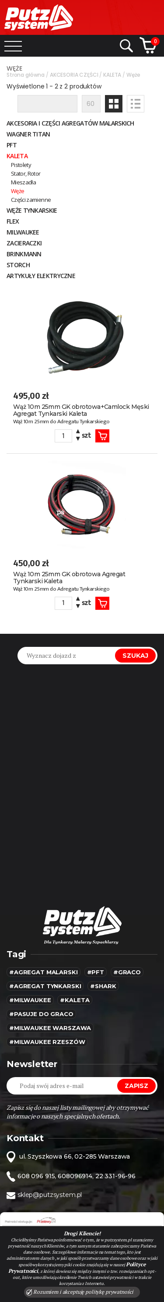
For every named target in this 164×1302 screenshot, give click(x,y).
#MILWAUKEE (30, 999)
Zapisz (136, 1086)
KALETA (17, 156)
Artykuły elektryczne (41, 276)
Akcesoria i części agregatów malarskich (70, 123)
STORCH (18, 265)
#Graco (127, 972)
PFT (12, 145)
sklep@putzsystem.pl (49, 1195)
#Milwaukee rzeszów (47, 1041)
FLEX (13, 221)
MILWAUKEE (23, 232)
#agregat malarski (43, 972)
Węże (17, 191)
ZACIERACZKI (24, 243)
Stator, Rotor (26, 173)
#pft (95, 972)
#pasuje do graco (41, 1013)
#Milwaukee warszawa (50, 1027)
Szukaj (135, 655)
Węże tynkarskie (32, 210)
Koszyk (102, 435)
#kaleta (74, 999)
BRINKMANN (24, 254)
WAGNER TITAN (28, 134)
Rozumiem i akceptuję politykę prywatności (80, 1291)
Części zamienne (31, 200)
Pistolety (21, 165)
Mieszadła (23, 182)
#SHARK (103, 985)
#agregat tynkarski (45, 985)
